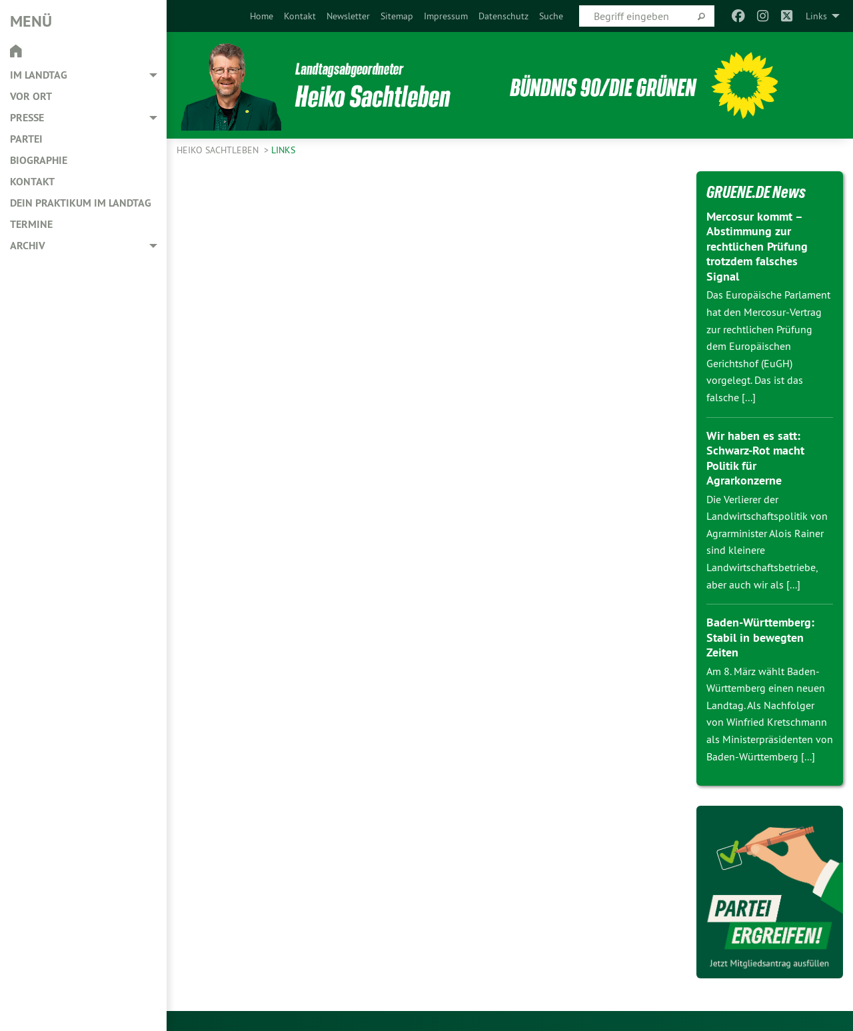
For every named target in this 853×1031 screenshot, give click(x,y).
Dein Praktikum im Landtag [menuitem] (80, 203)
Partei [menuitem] (26, 139)
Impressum (446, 16)
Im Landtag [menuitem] (38, 75)
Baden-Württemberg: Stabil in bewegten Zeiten (760, 637)
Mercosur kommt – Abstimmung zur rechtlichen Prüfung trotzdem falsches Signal (757, 246)
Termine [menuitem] (31, 224)
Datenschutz (503, 16)
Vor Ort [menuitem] (31, 96)
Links (283, 150)
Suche (551, 16)
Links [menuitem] (816, 16)
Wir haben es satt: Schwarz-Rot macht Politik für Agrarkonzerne (755, 458)
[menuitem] (261, 16)
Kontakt (300, 16)
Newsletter (348, 16)
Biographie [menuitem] (38, 160)
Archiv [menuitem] (27, 246)
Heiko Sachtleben (219, 150)
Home (261, 16)
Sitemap (397, 16)
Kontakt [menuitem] (32, 182)
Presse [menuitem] (27, 118)
